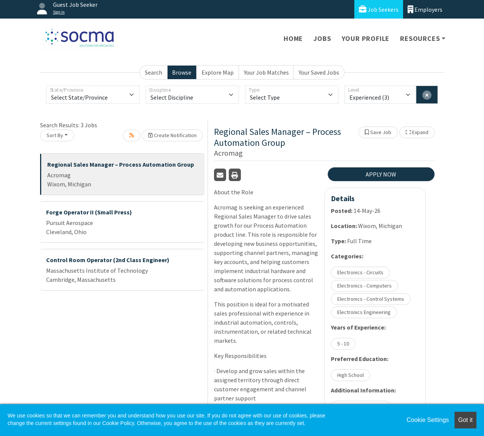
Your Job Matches (266, 72)
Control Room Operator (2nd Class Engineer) (107, 260)
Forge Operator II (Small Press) (89, 212)
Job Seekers (379, 9)
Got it (465, 420)
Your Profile (366, 38)
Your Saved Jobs (319, 72)
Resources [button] (420, 38)
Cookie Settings (427, 420)
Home (293, 38)
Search (153, 72)
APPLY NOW (381, 174)
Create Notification (172, 135)
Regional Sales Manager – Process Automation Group (120, 164)
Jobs (322, 38)
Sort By (55, 135)
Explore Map (218, 72)
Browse (181, 72)
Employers (425, 9)
